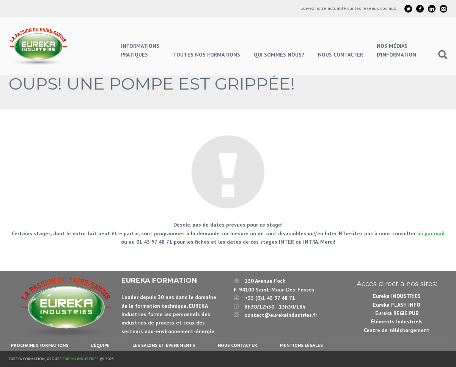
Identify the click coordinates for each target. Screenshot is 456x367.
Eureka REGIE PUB (396, 313)
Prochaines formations (39, 345)
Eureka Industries (81, 358)
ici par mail (431, 233)
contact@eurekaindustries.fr (281, 315)
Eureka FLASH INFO (396, 304)
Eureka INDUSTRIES (397, 296)
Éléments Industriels (397, 321)
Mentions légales (301, 345)
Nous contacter (237, 345)
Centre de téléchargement (396, 330)
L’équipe (100, 345)
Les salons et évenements (163, 345)
